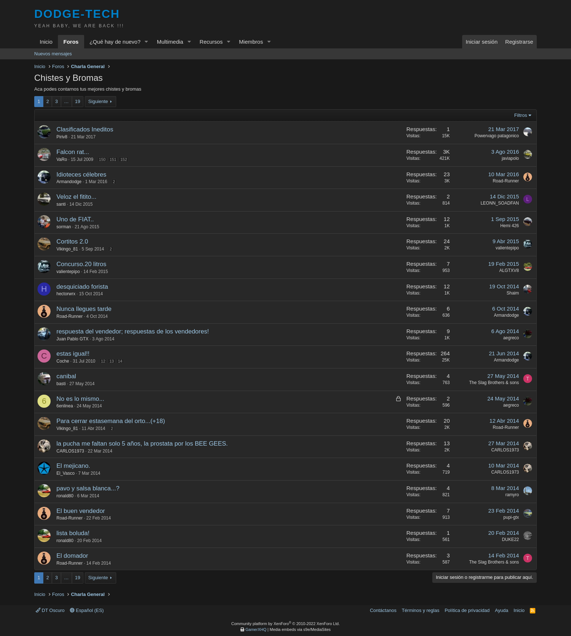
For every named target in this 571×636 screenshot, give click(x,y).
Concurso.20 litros (81, 264)
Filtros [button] (520, 115)
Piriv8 (61, 136)
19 (77, 101)
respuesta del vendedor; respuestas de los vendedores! (132, 331)
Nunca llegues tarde (83, 308)
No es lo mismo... (80, 398)
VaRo (61, 159)
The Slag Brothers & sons (494, 382)
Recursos (211, 42)
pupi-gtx (511, 517)
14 (120, 361)
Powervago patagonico (496, 135)
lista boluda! (73, 533)
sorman (63, 226)
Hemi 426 (509, 225)
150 (102, 159)
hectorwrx (65, 293)
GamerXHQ (255, 629)
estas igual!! (73, 353)
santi (61, 204)
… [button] (66, 101)
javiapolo (510, 158)
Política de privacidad (467, 610)
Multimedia (170, 42)
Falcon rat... (72, 152)
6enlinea (64, 405)
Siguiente (98, 101)
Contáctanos (383, 610)
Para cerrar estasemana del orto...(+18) (110, 421)
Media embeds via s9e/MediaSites (300, 629)
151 (113, 159)
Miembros (251, 42)
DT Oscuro (50, 610)
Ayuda (501, 610)
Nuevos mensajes (53, 53)
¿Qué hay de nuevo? (115, 42)
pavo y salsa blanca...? (87, 488)
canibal (66, 376)
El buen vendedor (80, 510)
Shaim (513, 293)
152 (123, 159)
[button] (146, 41)
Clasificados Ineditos (84, 129)
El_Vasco (65, 473)
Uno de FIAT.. (75, 219)
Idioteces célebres (81, 174)
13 (111, 361)
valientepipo (507, 247)
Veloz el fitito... (76, 196)
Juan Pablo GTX (72, 338)
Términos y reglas (420, 610)
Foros (71, 42)
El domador (72, 555)
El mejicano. (73, 465)
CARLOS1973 (70, 451)
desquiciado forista (82, 286)
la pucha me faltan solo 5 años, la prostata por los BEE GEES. (142, 443)
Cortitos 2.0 (72, 241)
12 (103, 361)
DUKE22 (510, 539)
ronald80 (65, 495)
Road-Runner (506, 180)
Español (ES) (87, 610)
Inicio (46, 42)
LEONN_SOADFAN (500, 203)
